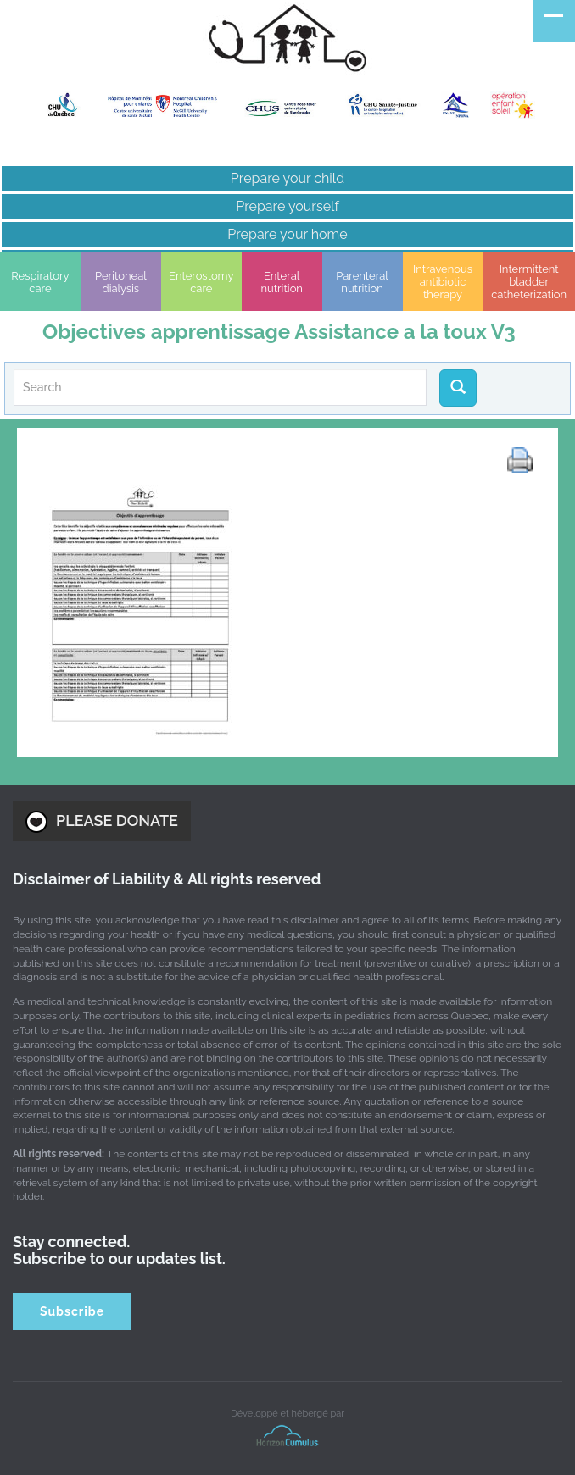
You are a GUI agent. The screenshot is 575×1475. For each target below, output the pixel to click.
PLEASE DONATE (101, 822)
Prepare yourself (287, 206)
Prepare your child (287, 178)
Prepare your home (287, 234)
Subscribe (72, 1311)
